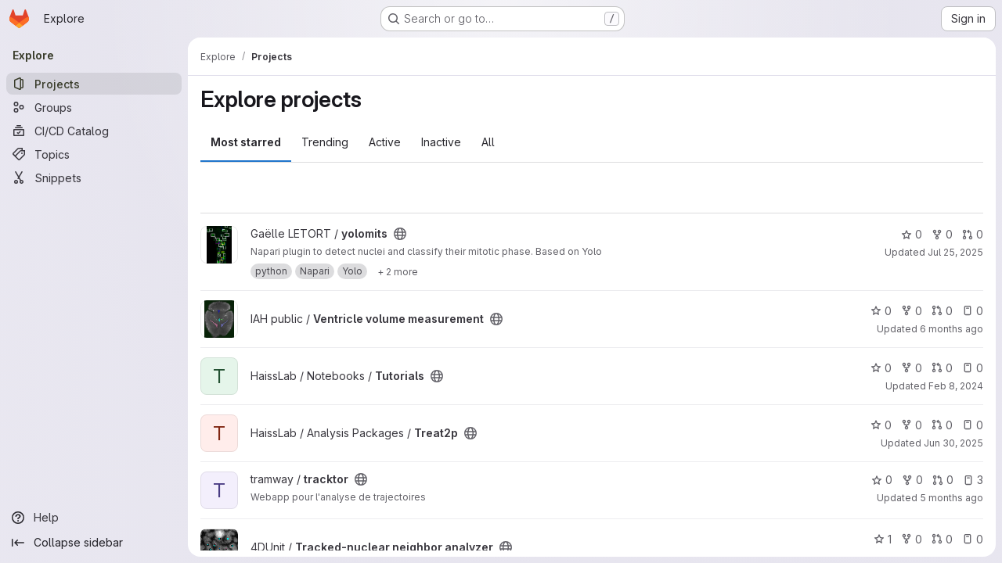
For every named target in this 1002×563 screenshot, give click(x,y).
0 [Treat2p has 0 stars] (881, 425)
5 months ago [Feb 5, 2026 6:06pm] (951, 498)
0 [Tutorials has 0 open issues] (972, 368)
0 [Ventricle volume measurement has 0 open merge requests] (942, 310)
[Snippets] (94, 177)
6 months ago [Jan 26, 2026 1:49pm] (951, 329)
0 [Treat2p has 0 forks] (911, 425)
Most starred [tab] (246, 142)
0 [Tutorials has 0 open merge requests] (942, 368)
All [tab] (488, 142)
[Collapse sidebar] (94, 543)
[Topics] (94, 154)
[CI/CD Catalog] (94, 131)
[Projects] (94, 84)
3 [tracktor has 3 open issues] (973, 479)
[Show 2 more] (397, 271)
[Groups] (94, 107)
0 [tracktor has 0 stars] (881, 479)
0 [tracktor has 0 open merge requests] (942, 479)
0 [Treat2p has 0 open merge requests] (942, 425)
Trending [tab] (324, 142)
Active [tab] (385, 142)
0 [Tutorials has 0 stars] (881, 368)
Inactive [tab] (441, 142)
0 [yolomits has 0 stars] (911, 234)
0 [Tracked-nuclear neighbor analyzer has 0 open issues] (972, 539)
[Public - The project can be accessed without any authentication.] (400, 234)
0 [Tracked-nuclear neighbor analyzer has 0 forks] (911, 539)
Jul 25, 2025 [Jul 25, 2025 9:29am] (955, 252)
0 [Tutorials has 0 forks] (911, 368)
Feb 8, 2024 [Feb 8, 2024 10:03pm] (955, 386)
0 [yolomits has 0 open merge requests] (972, 234)
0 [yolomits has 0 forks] (942, 234)
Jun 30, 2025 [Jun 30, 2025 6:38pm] (953, 443)
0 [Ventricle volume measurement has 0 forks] (911, 310)
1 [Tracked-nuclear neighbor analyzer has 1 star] (883, 539)
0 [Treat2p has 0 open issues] (972, 425)
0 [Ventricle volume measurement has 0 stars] (881, 310)
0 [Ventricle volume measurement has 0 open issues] (972, 310)
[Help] (94, 518)
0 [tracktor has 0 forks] (912, 479)
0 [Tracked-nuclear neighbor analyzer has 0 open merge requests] (942, 539)
